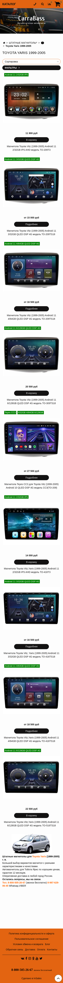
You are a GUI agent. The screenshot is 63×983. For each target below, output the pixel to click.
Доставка (30, 949)
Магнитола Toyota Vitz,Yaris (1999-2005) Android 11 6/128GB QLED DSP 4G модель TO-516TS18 (31, 824)
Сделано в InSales (31, 978)
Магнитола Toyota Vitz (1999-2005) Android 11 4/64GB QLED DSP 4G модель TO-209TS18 (31, 317)
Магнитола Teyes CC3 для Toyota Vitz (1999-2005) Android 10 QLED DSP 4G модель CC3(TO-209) (31, 486)
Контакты (52, 949)
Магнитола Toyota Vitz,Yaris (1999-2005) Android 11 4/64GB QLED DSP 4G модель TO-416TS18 (31, 739)
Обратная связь (14, 949)
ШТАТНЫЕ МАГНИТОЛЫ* (23, 42)
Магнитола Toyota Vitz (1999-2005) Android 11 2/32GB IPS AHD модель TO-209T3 (31, 148)
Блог (47, 944)
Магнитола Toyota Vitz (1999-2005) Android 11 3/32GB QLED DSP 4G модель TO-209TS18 (31, 232)
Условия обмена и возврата (28, 944)
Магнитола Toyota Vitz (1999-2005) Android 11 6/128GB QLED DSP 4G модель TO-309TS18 (31, 401)
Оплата (41, 949)
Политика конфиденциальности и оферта (31, 933)
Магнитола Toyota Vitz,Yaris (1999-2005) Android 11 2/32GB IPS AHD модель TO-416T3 (31, 570)
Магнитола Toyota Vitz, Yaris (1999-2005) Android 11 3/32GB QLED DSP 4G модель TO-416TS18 (31, 655)
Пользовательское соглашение (32, 939)
